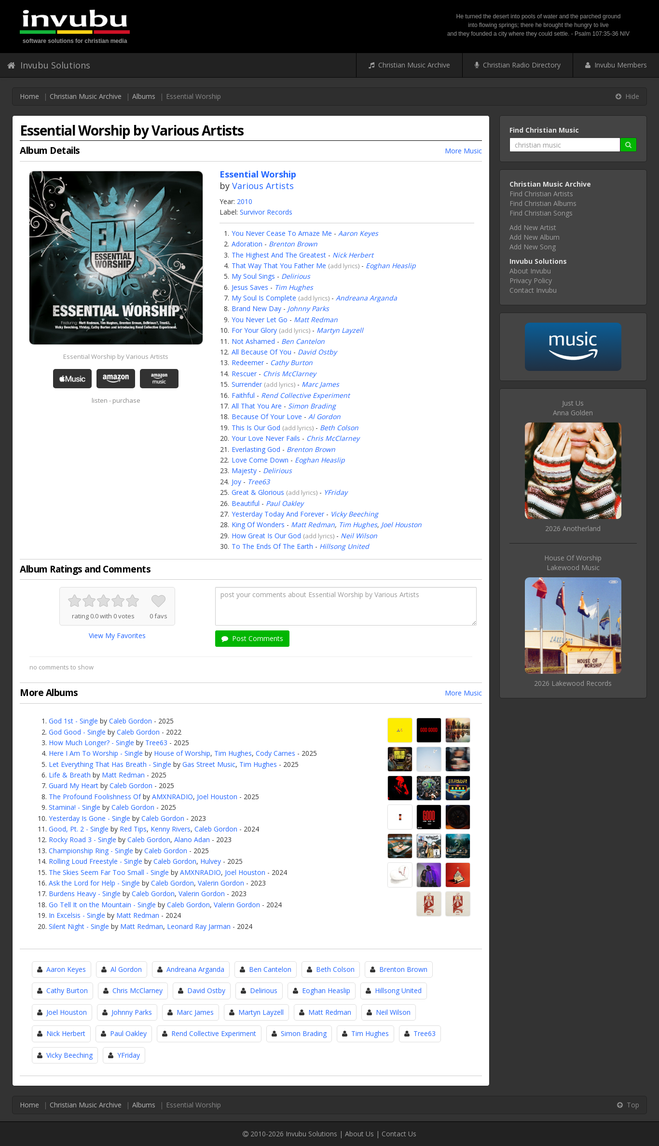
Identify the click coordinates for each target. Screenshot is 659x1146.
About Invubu (530, 270)
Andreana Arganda (366, 297)
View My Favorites (117, 635)
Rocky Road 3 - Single (82, 839)
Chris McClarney (289, 373)
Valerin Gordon (221, 882)
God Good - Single (77, 732)
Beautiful (246, 503)
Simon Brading (312, 405)
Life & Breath (70, 774)
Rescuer (244, 373)
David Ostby (317, 351)
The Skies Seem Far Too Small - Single (109, 872)
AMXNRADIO (172, 796)
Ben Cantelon (303, 341)
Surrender (247, 384)
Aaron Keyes (358, 233)
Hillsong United (344, 546)
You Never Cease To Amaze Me (282, 233)
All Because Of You (261, 351)
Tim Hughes (294, 287)
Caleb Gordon (130, 720)
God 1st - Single (73, 720)
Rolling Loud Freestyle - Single (95, 861)
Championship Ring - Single (91, 850)
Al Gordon (324, 416)
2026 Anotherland (573, 528)
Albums (143, 96)
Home (29, 96)
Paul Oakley (284, 503)
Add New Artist (532, 227)
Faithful (243, 395)
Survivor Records (266, 212)
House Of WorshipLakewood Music (573, 562)
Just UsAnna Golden (573, 407)
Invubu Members (616, 64)
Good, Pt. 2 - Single (79, 828)
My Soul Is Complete (264, 297)
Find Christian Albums (543, 203)
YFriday (335, 492)
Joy (236, 481)
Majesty (244, 470)
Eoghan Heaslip (391, 265)
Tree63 (258, 481)
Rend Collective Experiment (305, 395)
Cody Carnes (275, 753)
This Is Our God (256, 427)
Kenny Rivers (171, 828)
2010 (244, 201)
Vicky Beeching (354, 513)
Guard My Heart (73, 785)
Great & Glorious (258, 492)
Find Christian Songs (541, 213)
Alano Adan (192, 839)
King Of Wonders (258, 524)
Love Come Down (260, 459)
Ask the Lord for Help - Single (94, 882)
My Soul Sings (253, 276)
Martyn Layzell (339, 330)
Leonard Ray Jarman (199, 926)
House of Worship (182, 753)
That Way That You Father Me (279, 265)
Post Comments (252, 638)
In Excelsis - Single (77, 915)
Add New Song (532, 246)
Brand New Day (256, 308)
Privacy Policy (530, 280)
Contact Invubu (533, 290)
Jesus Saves (250, 287)
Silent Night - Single (79, 926)
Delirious (295, 276)
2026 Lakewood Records (573, 683)
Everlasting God (256, 449)
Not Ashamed (253, 341)
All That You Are (257, 405)
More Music (463, 150)
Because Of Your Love (267, 416)
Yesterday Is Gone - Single (89, 818)
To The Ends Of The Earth (272, 546)
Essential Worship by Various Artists (115, 356)
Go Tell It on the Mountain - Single (102, 904)
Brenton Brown (293, 243)
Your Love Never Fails (266, 438)
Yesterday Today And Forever (278, 513)
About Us (359, 1133)
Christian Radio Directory (518, 64)
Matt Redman (316, 319)
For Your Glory (254, 330)
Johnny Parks (308, 308)
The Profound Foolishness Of (95, 796)
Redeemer (248, 362)
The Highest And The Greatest (279, 254)
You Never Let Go (260, 319)
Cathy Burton (291, 362)
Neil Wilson (359, 535)
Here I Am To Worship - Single (96, 753)
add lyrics (344, 265)
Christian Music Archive (409, 64)
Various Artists (263, 185)
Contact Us (399, 1133)
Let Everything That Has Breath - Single (110, 764)
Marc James (320, 384)
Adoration (247, 243)
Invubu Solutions (48, 65)
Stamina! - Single (74, 807)
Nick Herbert (352, 254)
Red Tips (133, 828)
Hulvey (210, 861)
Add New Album (534, 237)
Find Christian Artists (541, 193)
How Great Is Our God (266, 535)
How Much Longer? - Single (91, 742)
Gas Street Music (208, 764)
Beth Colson (339, 427)
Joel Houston (401, 524)
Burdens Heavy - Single (85, 893)
